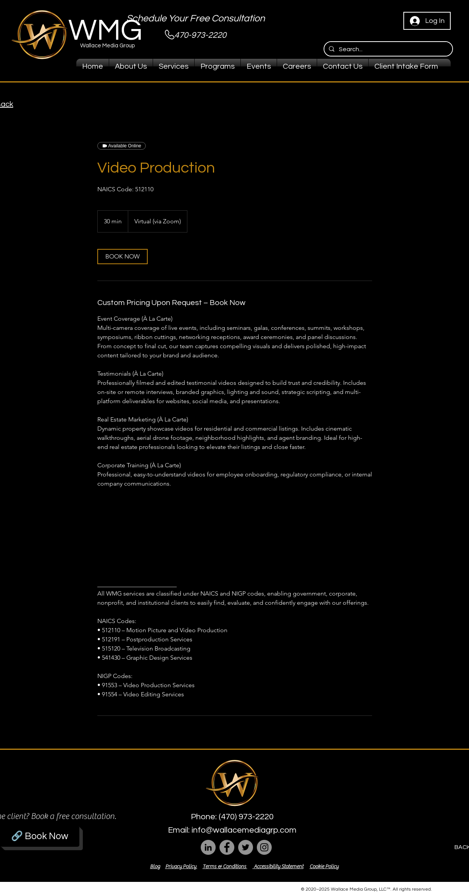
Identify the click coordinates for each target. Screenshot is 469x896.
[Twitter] (245, 847)
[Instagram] (264, 847)
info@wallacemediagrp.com (244, 830)
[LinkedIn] (208, 847)
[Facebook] (226, 847)
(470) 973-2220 (246, 816)
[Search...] (387, 49)
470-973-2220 (200, 35)
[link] (122, 256)
